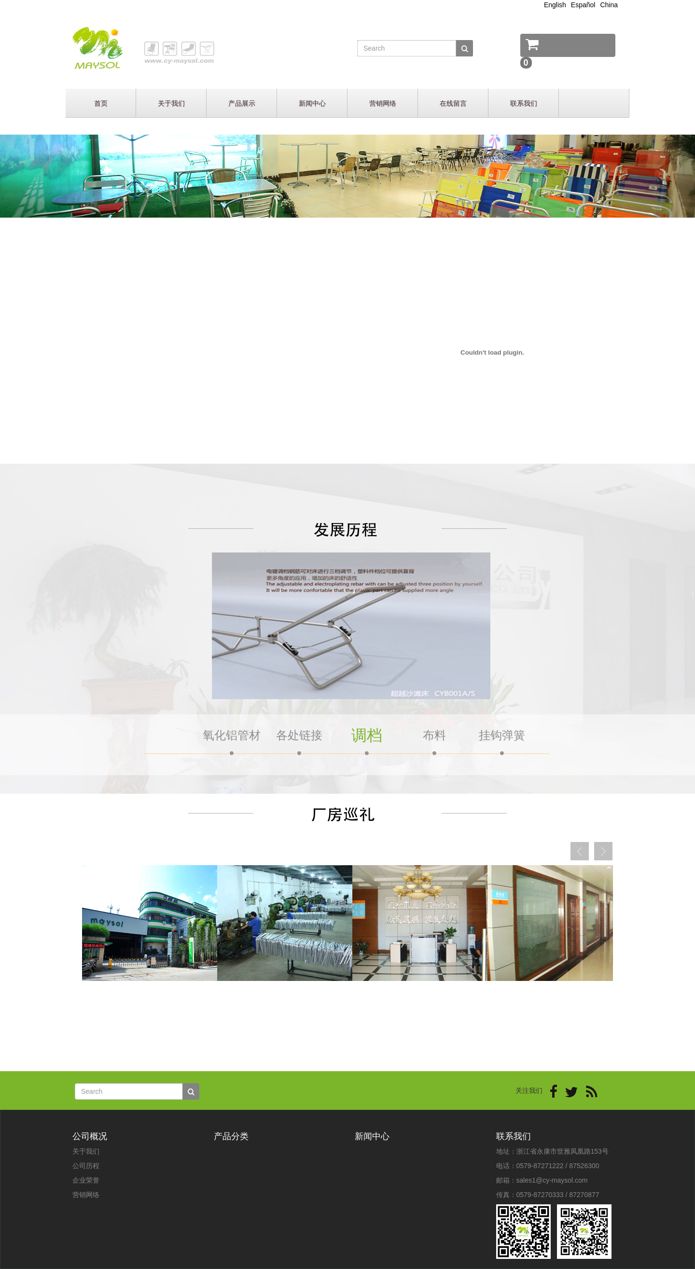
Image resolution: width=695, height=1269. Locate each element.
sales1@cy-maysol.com (552, 1180)
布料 (434, 735)
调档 (366, 735)
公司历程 (85, 1166)
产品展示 (241, 103)
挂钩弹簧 (502, 735)
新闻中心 (312, 103)
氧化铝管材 (232, 735)
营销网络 (382, 103)
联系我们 (523, 103)
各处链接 (299, 735)
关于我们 (171, 103)
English (555, 5)
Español (583, 5)
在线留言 (453, 103)
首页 (101, 103)
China (609, 5)
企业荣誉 (85, 1180)
